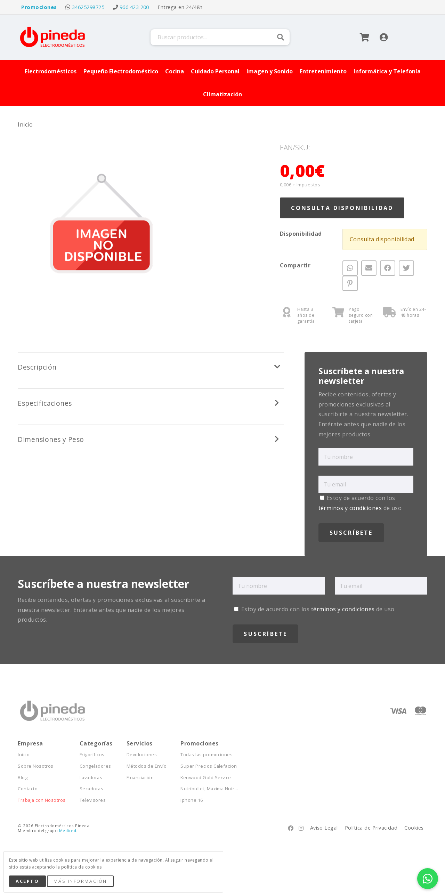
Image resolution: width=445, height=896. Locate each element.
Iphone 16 (191, 800)
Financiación (140, 777)
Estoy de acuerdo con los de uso (314, 609)
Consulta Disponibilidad (342, 208)
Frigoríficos (92, 754)
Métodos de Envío (147, 766)
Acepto (27, 881)
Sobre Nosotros (36, 766)
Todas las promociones (206, 754)
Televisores (93, 800)
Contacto (28, 788)
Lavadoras (91, 777)
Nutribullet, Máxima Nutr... (209, 788)
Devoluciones (142, 754)
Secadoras (91, 788)
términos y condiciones (350, 508)
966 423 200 (134, 7)
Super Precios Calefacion (208, 766)
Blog (22, 777)
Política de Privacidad (371, 827)
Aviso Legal (324, 827)
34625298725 (88, 7)
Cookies (413, 827)
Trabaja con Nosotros (42, 800)
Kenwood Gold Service (205, 777)
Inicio (25, 124)
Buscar (280, 37)
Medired (67, 830)
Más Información (80, 881)
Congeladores (95, 766)
